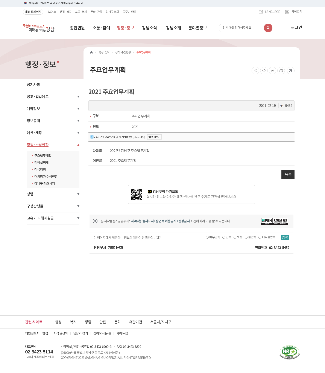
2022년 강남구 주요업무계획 (129, 151)
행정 (58, 322)
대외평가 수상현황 (46, 177)
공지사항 (33, 84)
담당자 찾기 (80, 333)
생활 (88, 322)
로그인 (296, 27)
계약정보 (33, 108)
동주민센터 (129, 12)
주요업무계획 (43, 156)
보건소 (52, 12)
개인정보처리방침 (36, 333)
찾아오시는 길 (102, 333)
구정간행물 (35, 206)
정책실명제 (41, 163)
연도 (96, 126)
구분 (96, 116)
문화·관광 (96, 12)
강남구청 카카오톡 (165, 191)
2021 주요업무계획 (123, 160)
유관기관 (135, 322)
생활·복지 (66, 12)
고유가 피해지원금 (40, 218)
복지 (73, 322)
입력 (285, 237)
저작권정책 (60, 333)
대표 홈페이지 (33, 12)
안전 (102, 322)
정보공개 (33, 120)
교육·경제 (81, 12)
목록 (288, 174)
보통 (239, 237)
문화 (117, 322)
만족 (228, 237)
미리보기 (155, 136)
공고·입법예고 (38, 96)
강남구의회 (112, 12)
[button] (77, 28)
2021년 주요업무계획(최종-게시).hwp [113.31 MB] (117, 137)
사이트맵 (297, 12)
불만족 (252, 237)
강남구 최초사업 (44, 183)
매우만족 (214, 237)
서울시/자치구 (160, 322)
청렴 (30, 194)
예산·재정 (34, 132)
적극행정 (40, 169)
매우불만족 (268, 237)
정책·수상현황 (38, 145)
